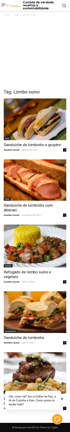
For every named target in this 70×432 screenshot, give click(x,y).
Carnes (8, 265)
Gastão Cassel (11, 149)
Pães (7, 138)
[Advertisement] (35, 54)
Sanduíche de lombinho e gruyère (32, 145)
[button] (57, 419)
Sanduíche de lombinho (24, 337)
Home (7, 14)
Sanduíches (10, 331)
